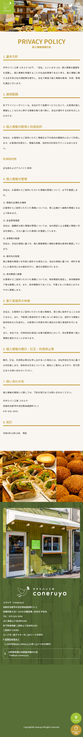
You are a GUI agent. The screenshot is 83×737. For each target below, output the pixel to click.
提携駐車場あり (12, 639)
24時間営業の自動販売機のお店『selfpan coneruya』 (23, 653)
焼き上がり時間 (76, 732)
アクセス (76, 720)
